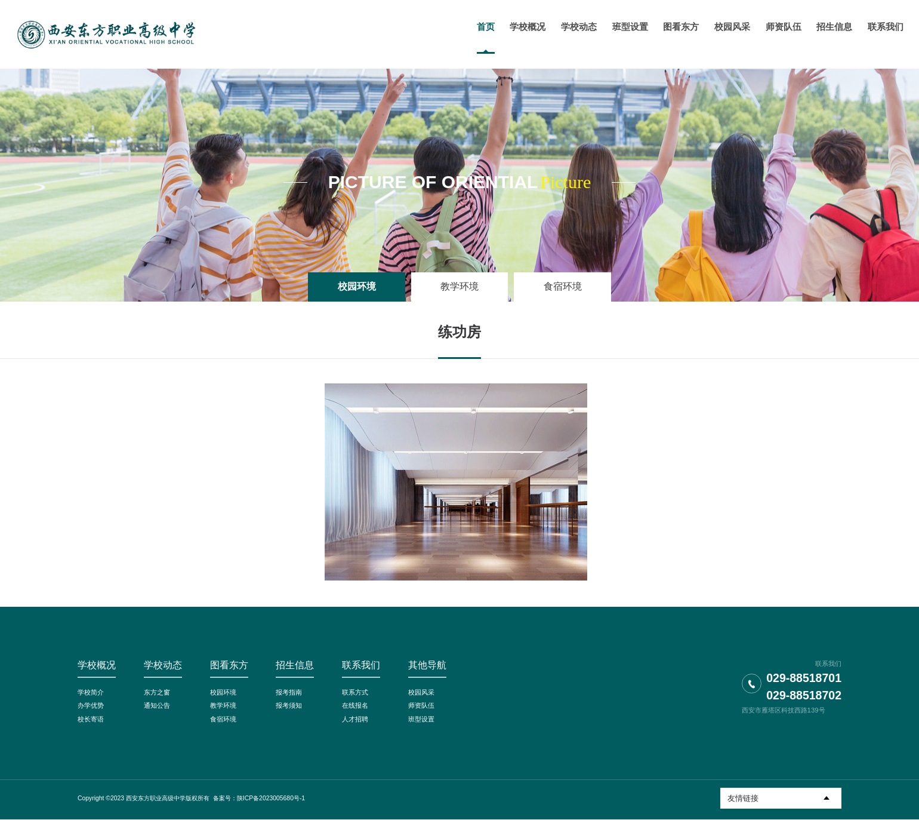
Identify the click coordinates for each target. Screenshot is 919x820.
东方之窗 (157, 692)
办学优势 (91, 706)
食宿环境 (563, 286)
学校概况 (97, 665)
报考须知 (289, 706)
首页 (484, 27)
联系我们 (361, 665)
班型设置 (421, 719)
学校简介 (91, 692)
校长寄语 (91, 719)
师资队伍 (421, 706)
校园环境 (357, 286)
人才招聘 (355, 719)
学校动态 (163, 665)
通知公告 (157, 706)
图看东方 (229, 665)
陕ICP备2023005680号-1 (271, 799)
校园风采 (421, 692)
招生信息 (295, 665)
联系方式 (355, 692)
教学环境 (459, 286)
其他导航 (427, 665)
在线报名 (355, 706)
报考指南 (289, 692)
